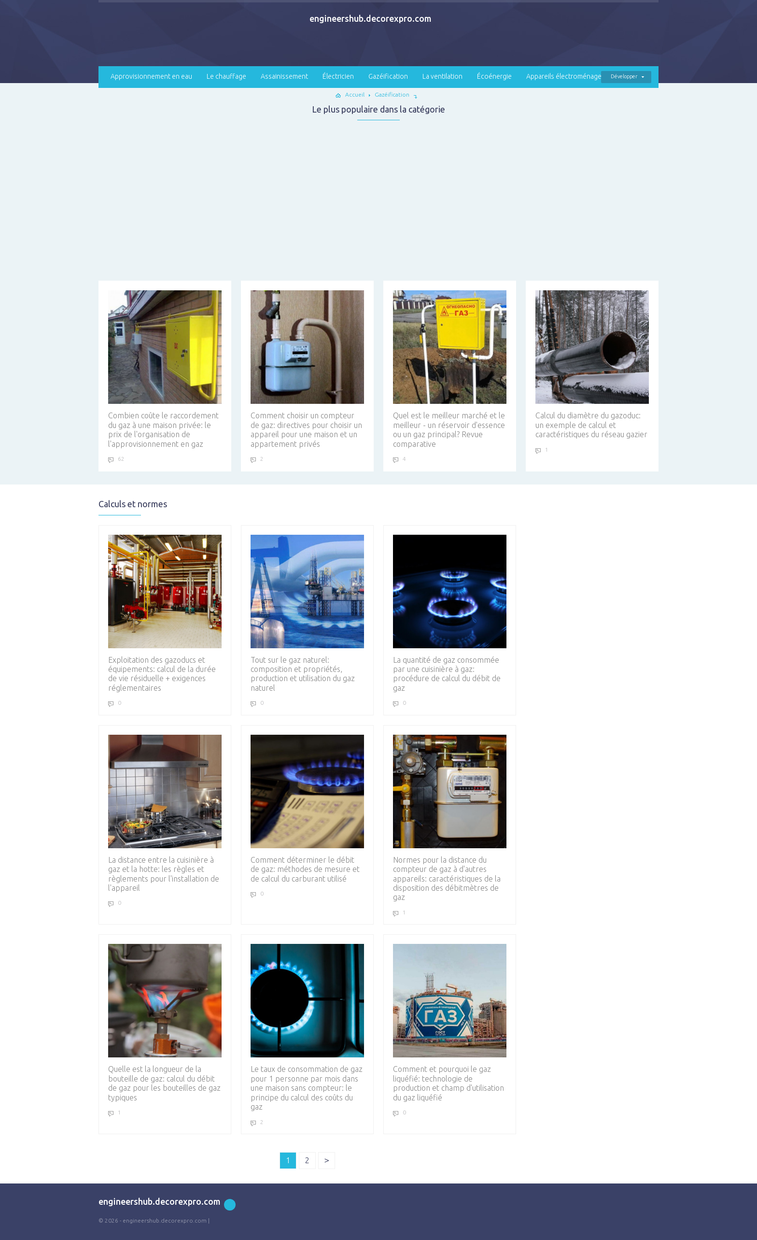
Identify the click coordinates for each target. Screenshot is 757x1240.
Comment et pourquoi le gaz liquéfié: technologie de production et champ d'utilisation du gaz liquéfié (449, 1022)
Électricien (338, 76)
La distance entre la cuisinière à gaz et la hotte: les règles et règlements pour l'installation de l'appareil (165, 813)
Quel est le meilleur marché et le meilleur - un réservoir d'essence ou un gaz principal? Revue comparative (449, 369)
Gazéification (388, 76)
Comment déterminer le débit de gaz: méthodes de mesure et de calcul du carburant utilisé (307, 809)
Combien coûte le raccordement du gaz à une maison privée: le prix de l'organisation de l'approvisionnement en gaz (165, 369)
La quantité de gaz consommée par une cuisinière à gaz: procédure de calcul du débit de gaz (449, 613)
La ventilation (442, 76)
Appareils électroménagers (566, 76)
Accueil (354, 94)
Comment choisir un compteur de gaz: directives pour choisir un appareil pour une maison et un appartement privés (307, 369)
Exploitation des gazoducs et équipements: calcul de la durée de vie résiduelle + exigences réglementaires (165, 613)
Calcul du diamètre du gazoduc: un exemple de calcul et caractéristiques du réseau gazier (592, 364)
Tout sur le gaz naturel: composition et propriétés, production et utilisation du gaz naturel (307, 613)
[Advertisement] (378, 197)
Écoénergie (494, 76)
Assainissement (284, 76)
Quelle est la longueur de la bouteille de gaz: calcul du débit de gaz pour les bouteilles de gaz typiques (165, 1022)
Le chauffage (226, 76)
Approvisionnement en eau (151, 76)
